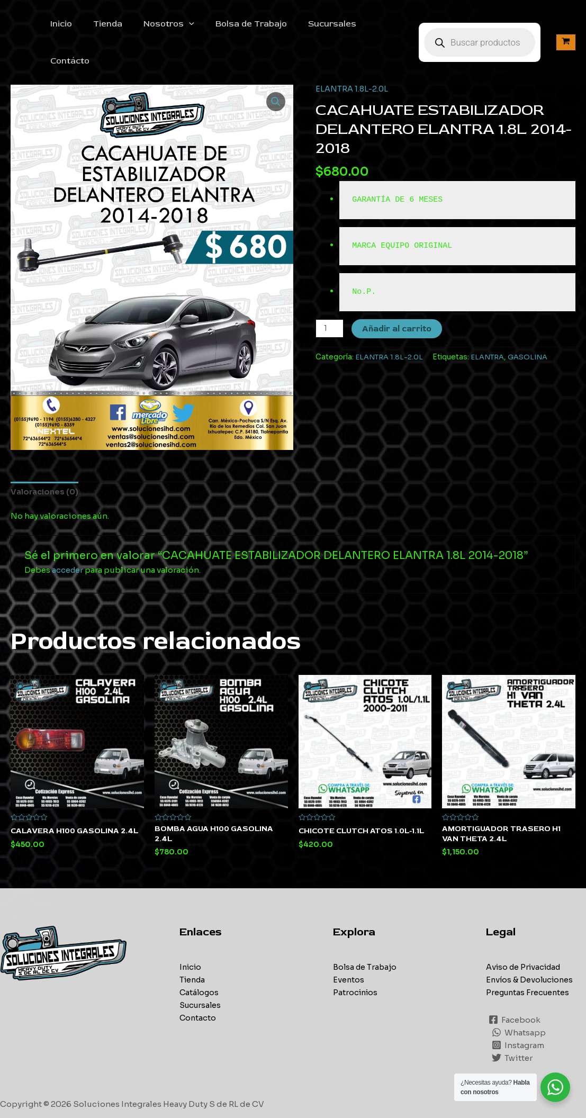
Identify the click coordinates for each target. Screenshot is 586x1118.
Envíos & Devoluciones (531, 946)
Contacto (198, 984)
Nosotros (167, 24)
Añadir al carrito (397, 293)
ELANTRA (489, 321)
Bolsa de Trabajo (246, 25)
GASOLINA (531, 321)
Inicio (68, 25)
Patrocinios (356, 959)
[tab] (45, 457)
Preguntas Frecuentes (529, 959)
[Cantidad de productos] (329, 293)
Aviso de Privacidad (526, 933)
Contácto (383, 25)
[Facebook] (515, 986)
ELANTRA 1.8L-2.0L (352, 54)
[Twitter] (512, 1025)
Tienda (110, 25)
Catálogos (199, 959)
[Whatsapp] (519, 999)
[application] (188, 24)
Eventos (349, 946)
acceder (68, 536)
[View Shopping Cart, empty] (565, 24)
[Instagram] (518, 1012)
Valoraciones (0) (45, 457)
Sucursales (323, 25)
